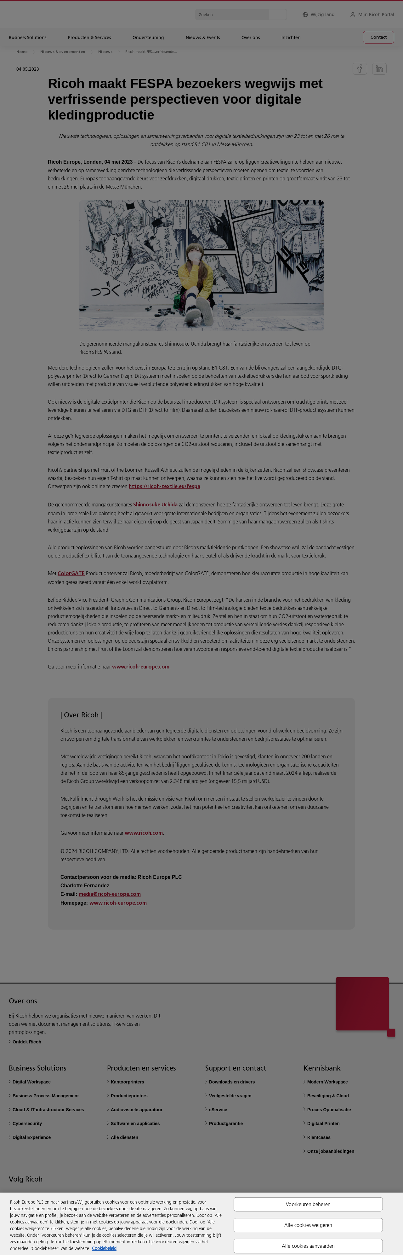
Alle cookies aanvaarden (308, 1246)
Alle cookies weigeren (308, 1225)
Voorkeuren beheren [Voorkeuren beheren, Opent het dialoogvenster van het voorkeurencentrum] (308, 1204)
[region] (201, 1224)
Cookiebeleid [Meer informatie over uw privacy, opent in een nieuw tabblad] (104, 1248)
